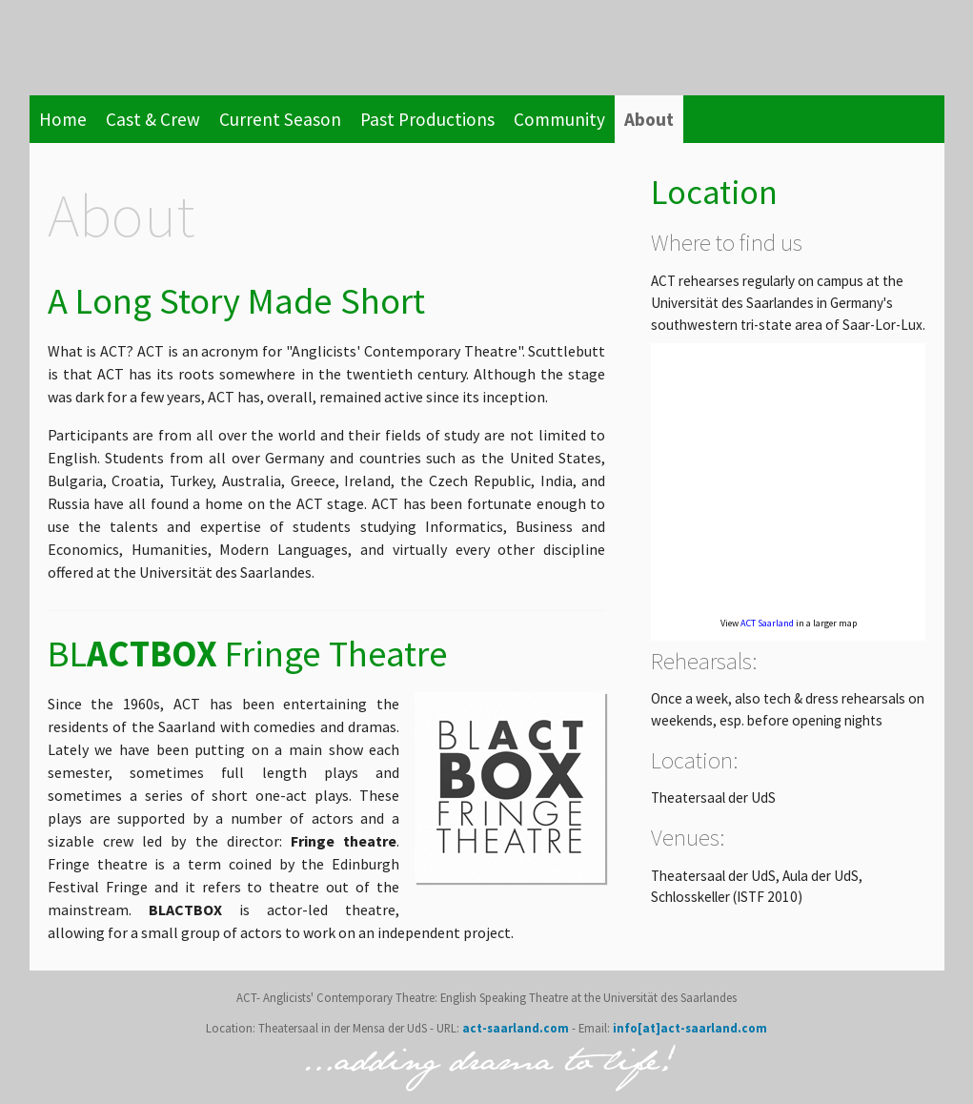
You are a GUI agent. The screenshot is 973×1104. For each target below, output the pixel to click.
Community (559, 119)
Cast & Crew (153, 119)
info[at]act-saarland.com (688, 1027)
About (649, 119)
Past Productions (427, 119)
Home (63, 119)
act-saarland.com (515, 1027)
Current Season (280, 119)
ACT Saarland (767, 623)
